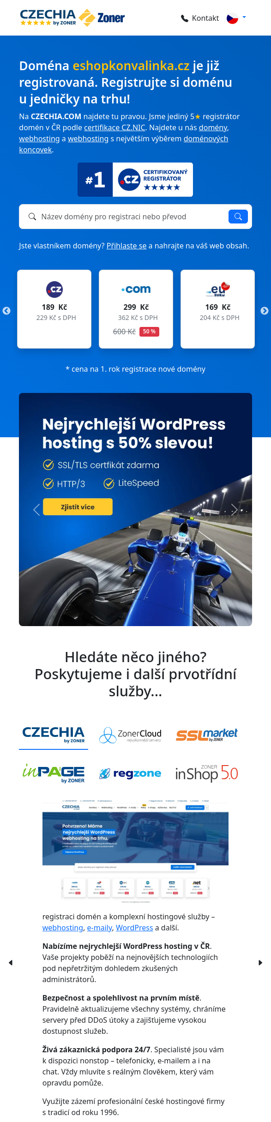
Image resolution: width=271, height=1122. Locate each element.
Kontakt (200, 18)
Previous (6, 311)
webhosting (39, 138)
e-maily (99, 928)
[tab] (53, 736)
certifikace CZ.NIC (114, 127)
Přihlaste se (127, 246)
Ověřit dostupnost (238, 216)
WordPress (134, 928)
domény (213, 127)
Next (264, 311)
